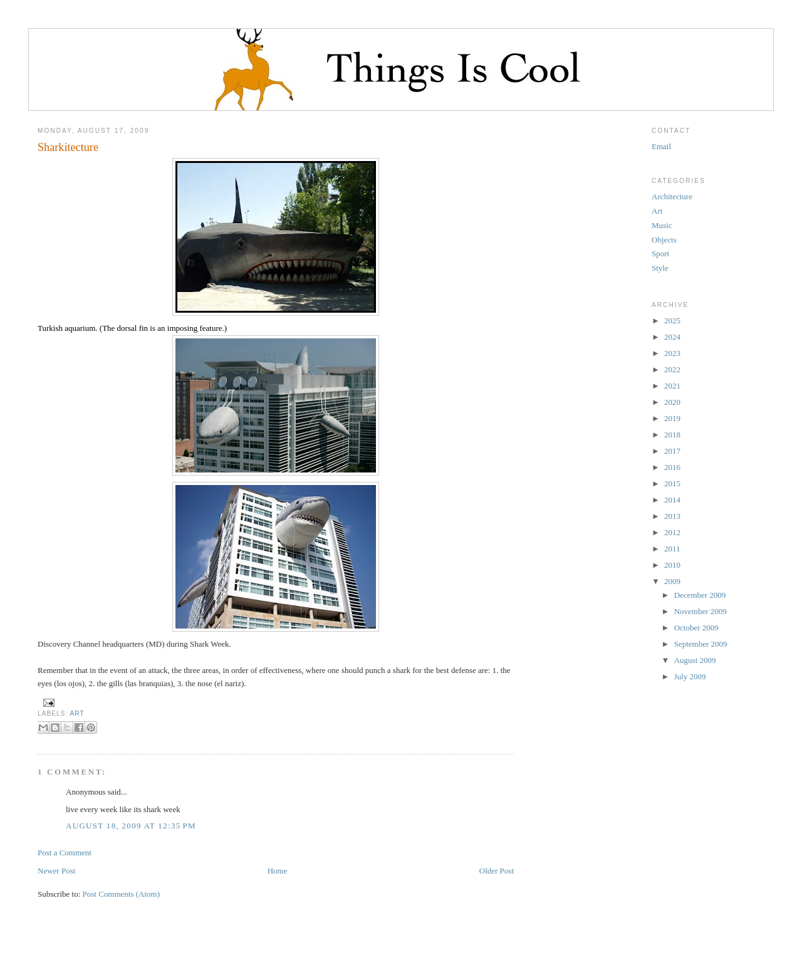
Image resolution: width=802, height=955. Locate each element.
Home (278, 870)
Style (660, 268)
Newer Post (56, 870)
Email (661, 146)
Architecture (672, 196)
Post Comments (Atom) (121, 894)
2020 (672, 402)
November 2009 (700, 611)
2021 (672, 385)
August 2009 (695, 660)
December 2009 (700, 595)
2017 (672, 451)
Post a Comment (64, 852)
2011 (672, 548)
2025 (672, 320)
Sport (660, 253)
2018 (672, 434)
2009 (672, 581)
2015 (672, 483)
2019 (672, 418)
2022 (672, 369)
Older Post (496, 870)
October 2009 (696, 627)
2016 (672, 467)
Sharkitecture (68, 147)
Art (77, 713)
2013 (672, 516)
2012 (672, 532)
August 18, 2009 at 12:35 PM (131, 825)
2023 (672, 353)
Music (662, 225)
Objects (664, 239)
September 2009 (700, 644)
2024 (672, 337)
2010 (672, 565)
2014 (672, 499)
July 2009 (690, 676)
